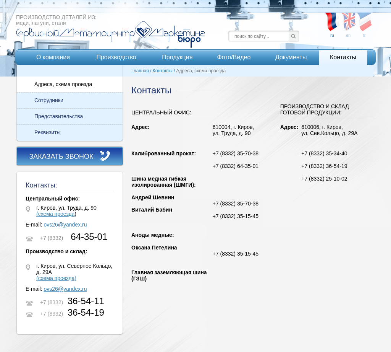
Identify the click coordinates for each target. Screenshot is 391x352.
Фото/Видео (233, 57)
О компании (53, 57)
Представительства (58, 116)
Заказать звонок (61, 156)
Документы (291, 57)
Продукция (177, 57)
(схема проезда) (56, 278)
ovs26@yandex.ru (65, 225)
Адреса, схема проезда (63, 84)
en (348, 19)
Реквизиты (47, 132)
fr (364, 19)
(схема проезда (55, 214)
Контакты (343, 57)
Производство (116, 57)
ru (332, 19)
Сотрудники (48, 100)
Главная (140, 70)
